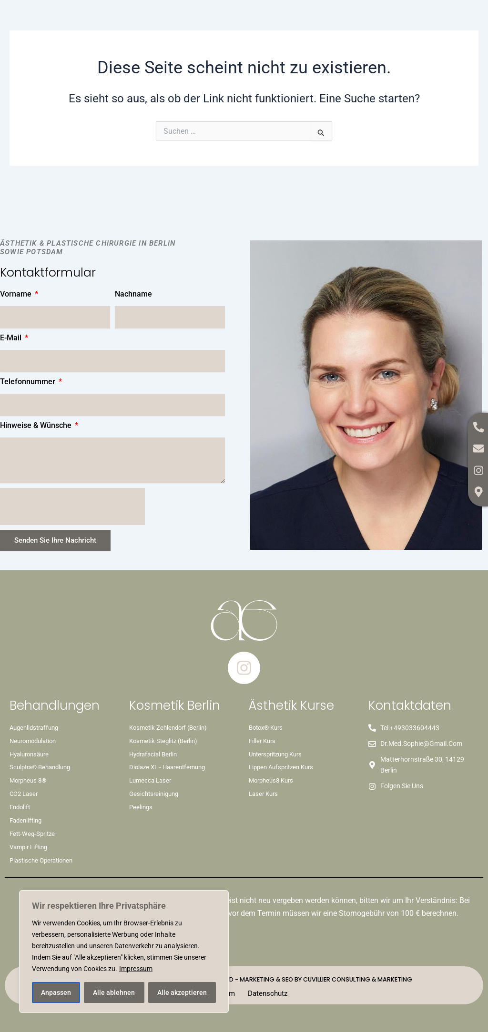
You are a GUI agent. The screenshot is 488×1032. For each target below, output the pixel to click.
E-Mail (11, 338)
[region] (124, 951)
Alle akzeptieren (182, 992)
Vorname (16, 294)
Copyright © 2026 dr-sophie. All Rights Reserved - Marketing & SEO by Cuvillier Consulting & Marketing (244, 978)
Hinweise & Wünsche (36, 425)
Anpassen (56, 992)
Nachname (133, 294)
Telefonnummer (28, 382)
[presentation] (72, 507)
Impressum (135, 968)
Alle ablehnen (114, 992)
